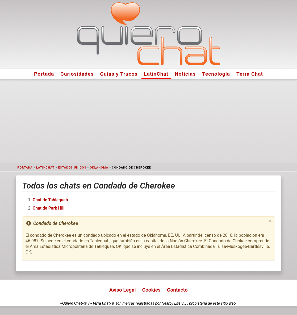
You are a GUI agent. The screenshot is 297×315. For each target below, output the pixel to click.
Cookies (151, 290)
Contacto (177, 290)
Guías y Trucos (118, 74)
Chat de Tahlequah (50, 199)
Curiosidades (77, 74)
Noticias (185, 74)
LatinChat (156, 74)
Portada (44, 74)
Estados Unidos (72, 167)
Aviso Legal (122, 290)
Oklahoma (99, 167)
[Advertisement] (148, 121)
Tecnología (216, 74)
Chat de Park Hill (49, 208)
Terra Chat (249, 74)
